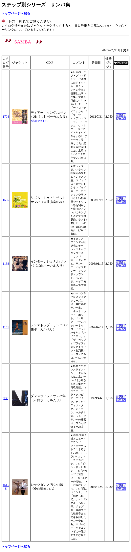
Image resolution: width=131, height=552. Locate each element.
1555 (6, 200)
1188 (6, 263)
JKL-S (6, 486)
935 (5, 398)
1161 (6, 327)
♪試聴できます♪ (40, 120)
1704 (6, 116)
